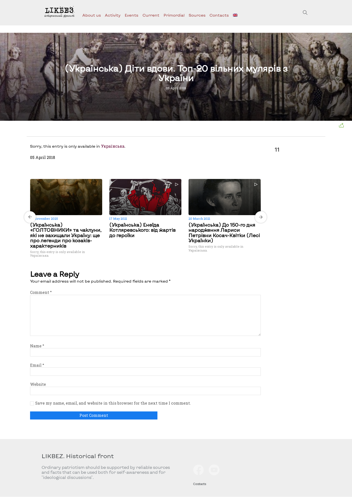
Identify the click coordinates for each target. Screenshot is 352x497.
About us (91, 15)
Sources (197, 15)
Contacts (219, 15)
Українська (112, 146)
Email (37, 365)
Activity (113, 15)
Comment (41, 292)
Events (131, 15)
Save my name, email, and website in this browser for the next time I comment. (113, 403)
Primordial (174, 15)
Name (37, 345)
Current (151, 15)
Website (38, 384)
